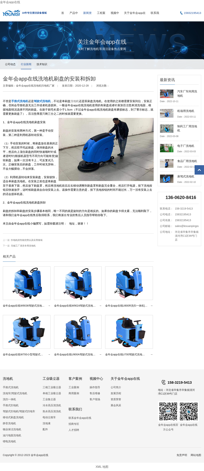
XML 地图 (102, 466)
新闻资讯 (87, 21)
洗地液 (47, 423)
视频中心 (115, 21)
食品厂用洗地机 (187, 161)
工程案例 (101, 21)
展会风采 (116, 405)
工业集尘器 (49, 399)
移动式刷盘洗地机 (13, 417)
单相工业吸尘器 (52, 393)
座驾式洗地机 (185, 176)
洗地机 (74, 101)
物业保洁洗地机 (12, 429)
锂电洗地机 (9, 441)
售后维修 (95, 393)
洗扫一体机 (9, 399)
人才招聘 (74, 429)
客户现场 (95, 399)
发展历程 (116, 393)
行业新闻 (26, 64)
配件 (45, 429)
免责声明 (182, 455)
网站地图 (196, 455)
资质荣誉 (116, 399)
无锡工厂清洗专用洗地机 (23, 245)
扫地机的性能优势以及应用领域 (26, 240)
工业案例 (74, 387)
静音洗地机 (9, 423)
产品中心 (74, 21)
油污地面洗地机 (12, 435)
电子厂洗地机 (185, 145)
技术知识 (42, 64)
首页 (62, 21)
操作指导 (95, 387)
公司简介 (116, 387)
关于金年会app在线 (135, 21)
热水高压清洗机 (52, 411)
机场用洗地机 (185, 110)
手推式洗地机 (11, 387)
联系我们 (155, 21)
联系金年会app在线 (80, 417)
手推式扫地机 (11, 405)
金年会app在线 (10, 2)
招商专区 (74, 423)
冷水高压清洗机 (52, 405)
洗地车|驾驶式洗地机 (15, 393)
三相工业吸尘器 (52, 387)
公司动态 (10, 64)
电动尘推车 (49, 417)
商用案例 (74, 393)
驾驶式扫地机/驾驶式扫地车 (19, 411)
